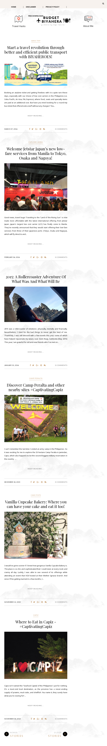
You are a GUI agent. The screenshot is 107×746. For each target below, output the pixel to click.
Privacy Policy (52, 7)
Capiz (35, 615)
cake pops (36, 495)
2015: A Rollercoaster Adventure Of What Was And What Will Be (36, 279)
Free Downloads (35, 16)
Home (13, 7)
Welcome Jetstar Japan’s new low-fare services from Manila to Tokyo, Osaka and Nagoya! (35, 153)
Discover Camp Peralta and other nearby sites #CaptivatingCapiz (36, 387)
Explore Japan (36, 142)
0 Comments (61, 129)
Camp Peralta (35, 378)
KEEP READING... (36, 116)
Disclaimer (31, 7)
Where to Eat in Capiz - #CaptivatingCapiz (35, 624)
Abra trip (35, 41)
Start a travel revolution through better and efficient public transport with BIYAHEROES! (35, 52)
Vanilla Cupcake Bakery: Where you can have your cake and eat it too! (36, 504)
